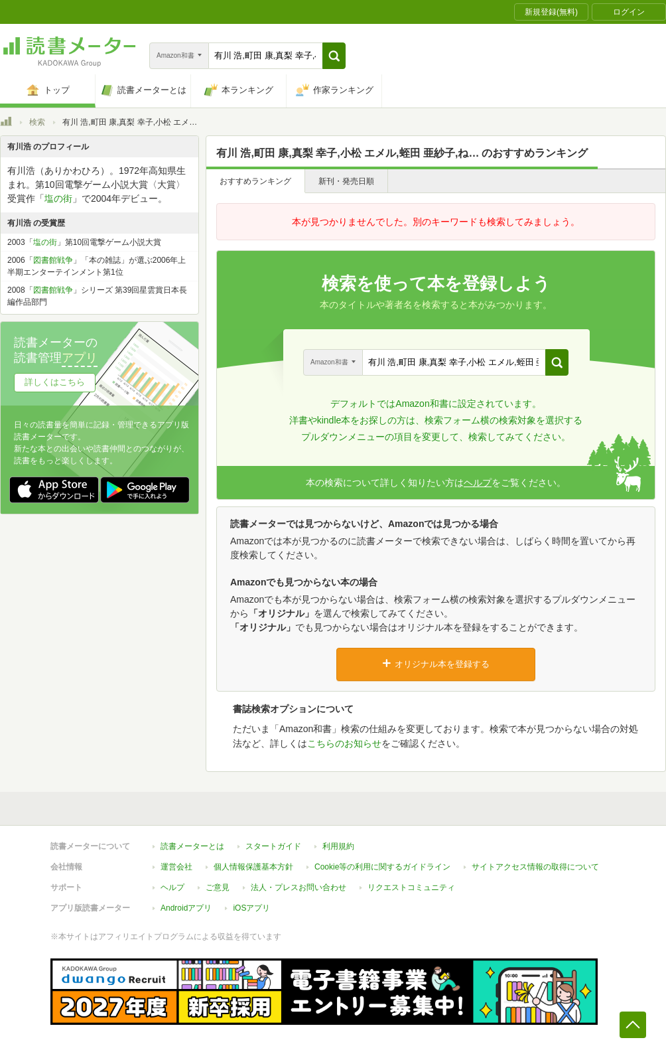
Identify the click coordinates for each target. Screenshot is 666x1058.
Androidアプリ (186, 908)
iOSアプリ (251, 908)
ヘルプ (478, 482)
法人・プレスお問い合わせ (298, 887)
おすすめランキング (255, 181)
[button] (334, 55)
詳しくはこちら (55, 382)
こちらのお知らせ (344, 743)
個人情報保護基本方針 (253, 867)
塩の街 (58, 198)
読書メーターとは (192, 846)
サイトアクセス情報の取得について (535, 867)
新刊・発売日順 (346, 181)
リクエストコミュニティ (411, 887)
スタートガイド (273, 846)
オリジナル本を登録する (436, 663)
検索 (37, 122)
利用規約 (338, 846)
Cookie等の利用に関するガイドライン (382, 867)
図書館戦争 (53, 260)
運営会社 (176, 867)
